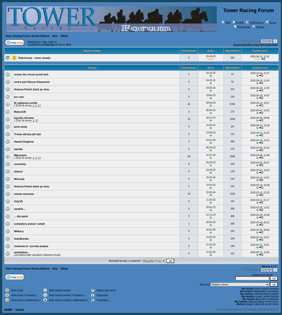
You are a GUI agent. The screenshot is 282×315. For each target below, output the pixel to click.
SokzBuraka (21, 238)
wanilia (18, 149)
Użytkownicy (255, 22)
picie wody (20, 126)
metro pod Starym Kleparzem (32, 81)
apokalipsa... (21, 252)
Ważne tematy (92, 50)
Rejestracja (242, 27)
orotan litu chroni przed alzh (31, 74)
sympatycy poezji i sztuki (29, 223)
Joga (44, 42)
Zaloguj (258, 27)
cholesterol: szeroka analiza (31, 246)
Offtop (64, 36)
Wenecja (19, 179)
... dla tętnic (21, 216)
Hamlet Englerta (24, 141)
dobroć (18, 171)
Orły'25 (18, 201)
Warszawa (20, 155)
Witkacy (19, 231)
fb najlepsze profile (25, 103)
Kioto (51, 42)
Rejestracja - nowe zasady (34, 57)
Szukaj (238, 22)
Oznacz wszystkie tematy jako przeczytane (255, 44)
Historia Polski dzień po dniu (31, 89)
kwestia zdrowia (24, 117)
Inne (55, 36)
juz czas (19, 96)
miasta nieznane (24, 193)
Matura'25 (20, 111)
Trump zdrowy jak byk (27, 134)
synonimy (20, 164)
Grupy (271, 22)
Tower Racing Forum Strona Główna (27, 36)
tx (56, 42)
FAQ (226, 22)
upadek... (19, 208)
